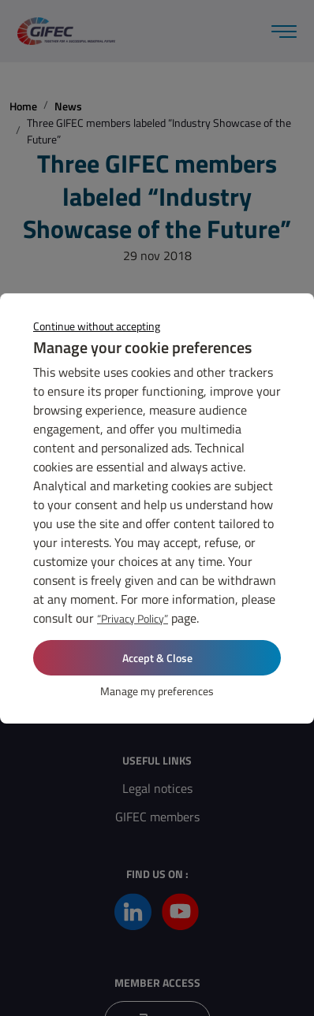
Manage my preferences (157, 691)
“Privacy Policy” (132, 618)
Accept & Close (157, 657)
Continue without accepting (96, 326)
